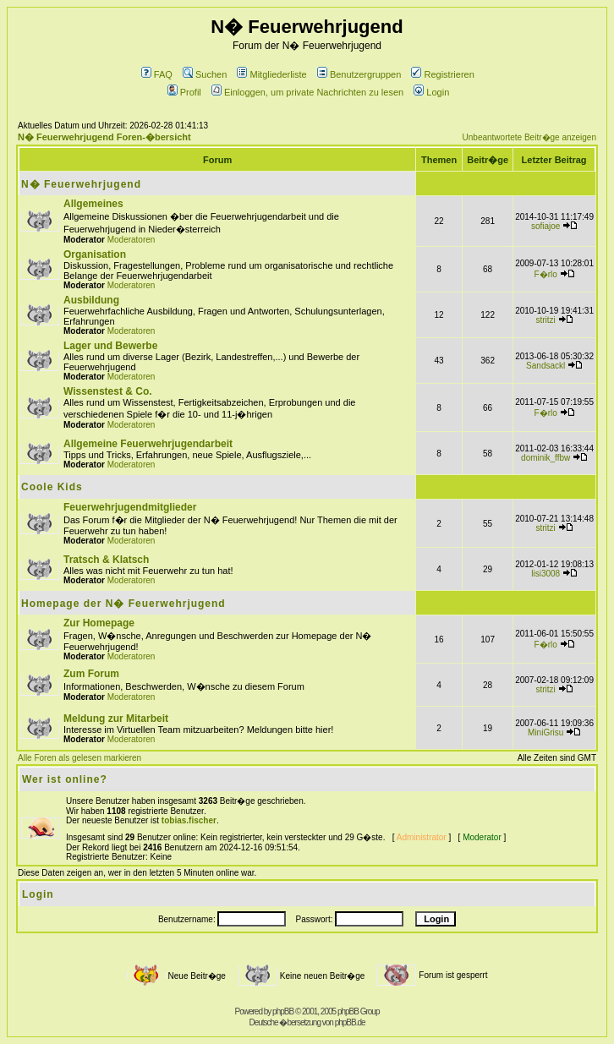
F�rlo (546, 274)
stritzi (546, 320)
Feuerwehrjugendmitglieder (129, 507)
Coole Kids (52, 487)
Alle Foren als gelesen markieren (79, 758)
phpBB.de (350, 1022)
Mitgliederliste (271, 74)
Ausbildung (91, 300)
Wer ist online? (64, 779)
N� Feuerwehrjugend (81, 184)
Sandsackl (545, 365)
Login (431, 92)
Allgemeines (93, 204)
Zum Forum (91, 674)
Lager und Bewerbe (110, 346)
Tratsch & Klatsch (106, 560)
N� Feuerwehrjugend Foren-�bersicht (104, 137)
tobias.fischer (189, 820)
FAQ (157, 74)
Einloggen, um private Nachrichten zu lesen (307, 92)
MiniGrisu (545, 732)
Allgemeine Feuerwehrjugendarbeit (148, 444)
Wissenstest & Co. (107, 391)
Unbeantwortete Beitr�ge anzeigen (529, 137)
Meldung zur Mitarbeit (115, 718)
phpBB (282, 1011)
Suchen (205, 74)
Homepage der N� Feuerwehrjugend (123, 603)
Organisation (94, 254)
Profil (184, 92)
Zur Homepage (98, 623)
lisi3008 (545, 573)
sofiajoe (545, 226)
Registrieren (442, 74)
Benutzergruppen (359, 74)
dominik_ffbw (545, 457)
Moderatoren (131, 239)
